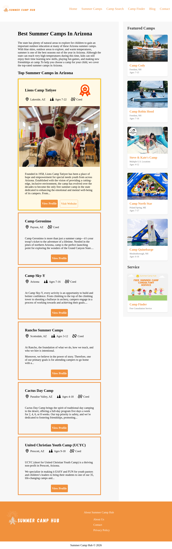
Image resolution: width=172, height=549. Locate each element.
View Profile (49, 203)
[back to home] (19, 8)
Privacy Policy (101, 530)
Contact (165, 8)
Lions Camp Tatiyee (40, 90)
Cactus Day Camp (39, 391)
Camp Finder (136, 8)
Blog (152, 8)
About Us (98, 519)
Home (73, 8)
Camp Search (115, 8)
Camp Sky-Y (35, 276)
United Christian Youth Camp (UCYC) (55, 445)
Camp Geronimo (38, 221)
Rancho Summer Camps (44, 330)
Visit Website (69, 203)
